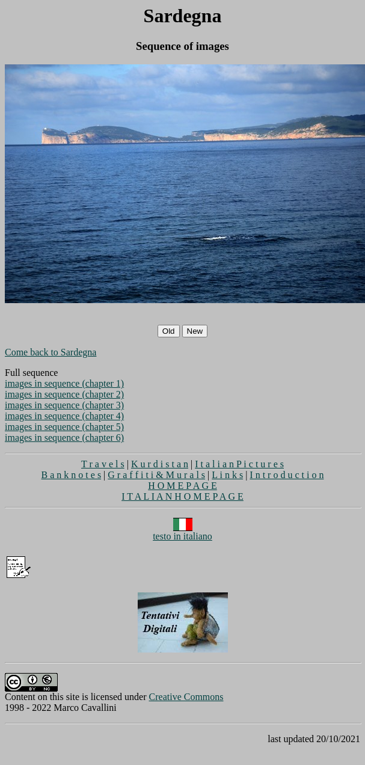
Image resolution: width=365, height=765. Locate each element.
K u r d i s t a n (159, 464)
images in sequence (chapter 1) (64, 383)
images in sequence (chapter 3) (64, 405)
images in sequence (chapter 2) (64, 394)
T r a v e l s (102, 464)
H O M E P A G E (182, 486)
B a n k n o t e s (71, 475)
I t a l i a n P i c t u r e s (239, 464)
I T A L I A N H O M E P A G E (182, 496)
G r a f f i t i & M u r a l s (156, 475)
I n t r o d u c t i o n (287, 475)
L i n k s (227, 475)
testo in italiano (182, 532)
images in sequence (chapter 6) (64, 437)
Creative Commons (186, 697)
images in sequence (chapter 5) (64, 427)
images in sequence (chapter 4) (64, 416)
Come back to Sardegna (50, 352)
